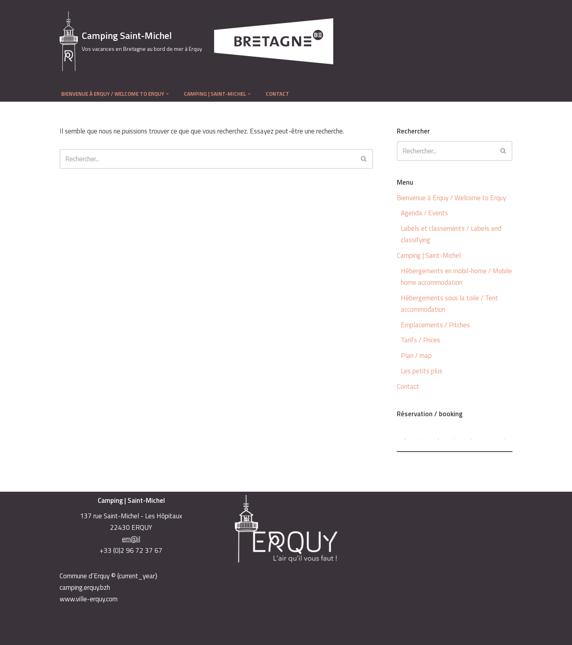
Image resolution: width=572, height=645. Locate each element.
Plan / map (416, 355)
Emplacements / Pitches (435, 325)
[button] (167, 94)
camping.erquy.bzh (85, 587)
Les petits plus (422, 371)
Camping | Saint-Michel (429, 255)
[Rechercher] (207, 159)
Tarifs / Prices (420, 340)
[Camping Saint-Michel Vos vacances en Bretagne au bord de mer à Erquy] (131, 41)
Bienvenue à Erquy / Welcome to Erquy (451, 198)
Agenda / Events (424, 213)
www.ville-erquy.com (89, 599)
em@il (131, 539)
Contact (277, 94)
